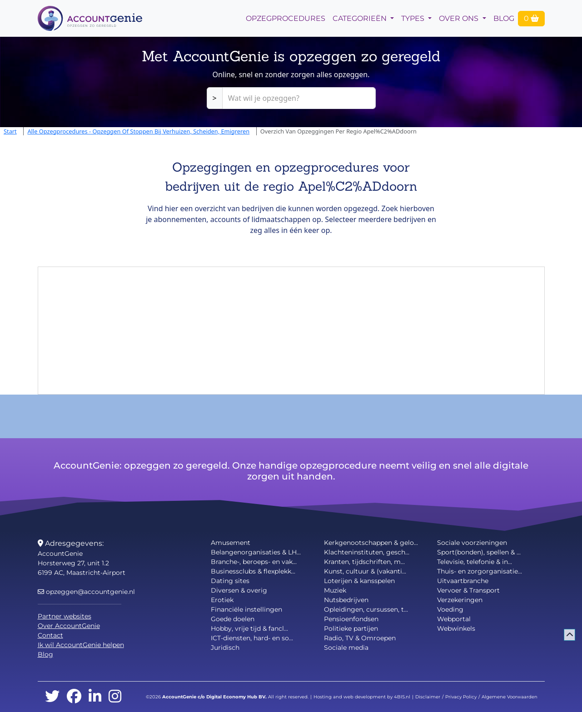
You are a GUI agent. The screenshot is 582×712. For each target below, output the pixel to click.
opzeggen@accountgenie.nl (86, 592)
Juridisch (225, 647)
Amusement (230, 543)
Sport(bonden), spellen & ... (479, 552)
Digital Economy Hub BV (235, 697)
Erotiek (222, 600)
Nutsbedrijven (346, 600)
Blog (503, 18)
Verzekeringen (460, 600)
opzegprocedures (285, 18)
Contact (50, 635)
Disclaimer (427, 697)
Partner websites (64, 616)
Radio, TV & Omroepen (360, 638)
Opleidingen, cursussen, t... (366, 609)
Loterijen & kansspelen (359, 581)
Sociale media (346, 647)
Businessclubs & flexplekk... (253, 571)
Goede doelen (232, 619)
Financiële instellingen (246, 609)
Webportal (454, 619)
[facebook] (74, 697)
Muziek (335, 590)
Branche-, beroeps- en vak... (254, 562)
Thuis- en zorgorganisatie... (479, 571)
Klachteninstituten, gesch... (366, 552)
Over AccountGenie (69, 626)
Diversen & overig (239, 590)
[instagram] (115, 697)
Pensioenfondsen (351, 619)
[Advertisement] (291, 330)
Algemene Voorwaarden (509, 697)
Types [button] (413, 18)
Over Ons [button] (459, 18)
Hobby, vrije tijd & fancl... (249, 628)
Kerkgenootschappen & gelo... (371, 543)
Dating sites (230, 581)
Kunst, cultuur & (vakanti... (365, 571)
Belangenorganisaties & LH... (256, 552)
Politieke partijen (351, 628)
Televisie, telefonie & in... (474, 562)
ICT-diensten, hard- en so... (252, 638)
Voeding (450, 609)
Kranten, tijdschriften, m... (364, 562)
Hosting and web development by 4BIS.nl (361, 697)
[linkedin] (95, 697)
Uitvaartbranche (462, 581)
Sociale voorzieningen (472, 543)
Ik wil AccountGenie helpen (81, 645)
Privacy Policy (461, 697)
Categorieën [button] (360, 18)
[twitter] (52, 697)
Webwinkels (456, 628)
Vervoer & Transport (468, 590)
